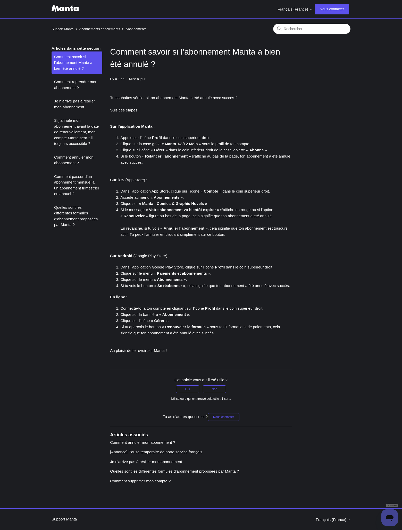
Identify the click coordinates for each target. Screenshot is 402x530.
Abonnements (136, 29)
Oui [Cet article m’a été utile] (187, 389)
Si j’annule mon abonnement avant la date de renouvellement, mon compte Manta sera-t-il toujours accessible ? (76, 132)
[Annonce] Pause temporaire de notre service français (156, 452)
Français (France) (295, 9)
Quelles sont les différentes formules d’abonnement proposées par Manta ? (76, 216)
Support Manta (62, 29)
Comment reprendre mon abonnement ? (75, 85)
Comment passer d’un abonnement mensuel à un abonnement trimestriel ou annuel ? (76, 185)
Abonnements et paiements (99, 29)
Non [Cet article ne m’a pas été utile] (214, 389)
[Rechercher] (311, 29)
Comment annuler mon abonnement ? (74, 160)
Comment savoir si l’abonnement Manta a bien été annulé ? (73, 63)
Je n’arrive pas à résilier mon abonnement (74, 104)
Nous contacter (332, 9)
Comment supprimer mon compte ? (140, 481)
